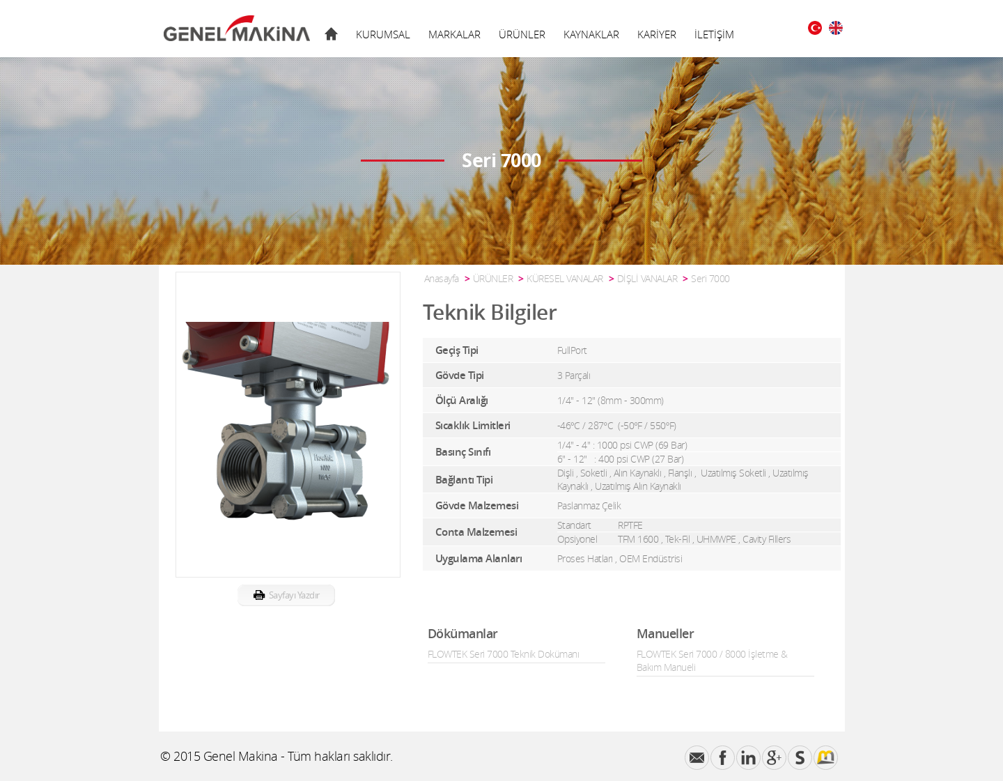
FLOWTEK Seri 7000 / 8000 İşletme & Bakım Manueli (712, 660)
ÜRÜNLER (522, 34)
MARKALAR (454, 34)
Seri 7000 (710, 278)
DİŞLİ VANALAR (647, 278)
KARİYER (656, 34)
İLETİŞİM (714, 34)
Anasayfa (441, 278)
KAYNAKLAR (591, 34)
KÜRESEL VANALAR (565, 278)
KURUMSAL (383, 34)
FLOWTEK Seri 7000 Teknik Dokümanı (504, 653)
